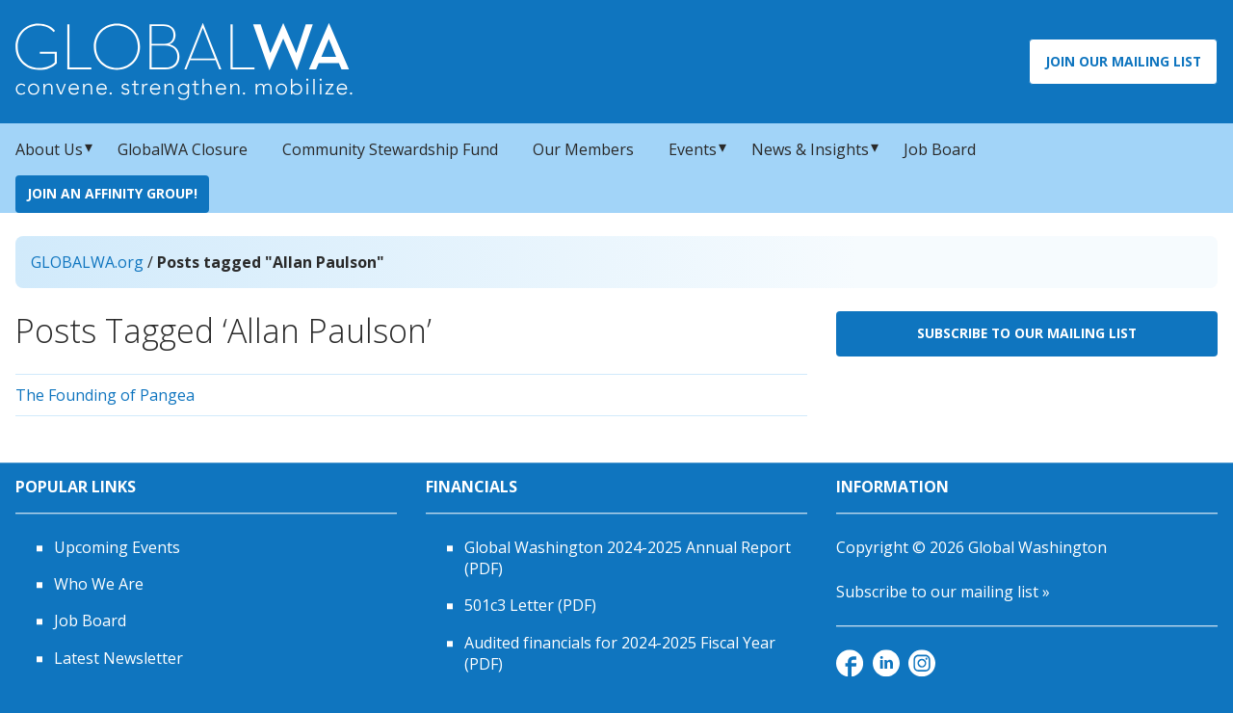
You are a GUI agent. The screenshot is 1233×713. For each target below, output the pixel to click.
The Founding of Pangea (105, 395)
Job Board (940, 149)
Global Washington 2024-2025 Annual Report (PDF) (627, 558)
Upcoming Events (117, 547)
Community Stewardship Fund (390, 149)
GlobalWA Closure (183, 149)
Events (693, 149)
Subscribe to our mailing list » (943, 591)
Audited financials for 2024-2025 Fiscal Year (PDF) (619, 653)
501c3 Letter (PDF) (530, 606)
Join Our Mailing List (1123, 61)
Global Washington (1037, 547)
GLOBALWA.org (87, 262)
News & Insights (810, 149)
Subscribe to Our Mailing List (1027, 333)
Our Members (583, 149)
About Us (49, 149)
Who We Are (99, 583)
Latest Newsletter (118, 658)
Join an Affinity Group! (112, 193)
